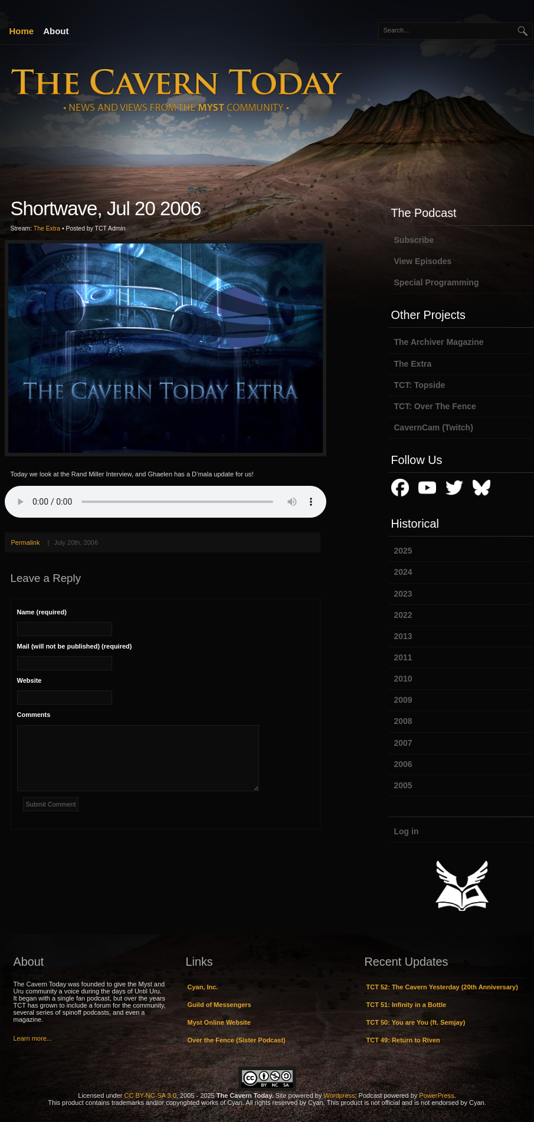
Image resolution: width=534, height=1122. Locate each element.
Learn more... (33, 1038)
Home (21, 31)
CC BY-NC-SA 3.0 (150, 1095)
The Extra (47, 228)
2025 (403, 550)
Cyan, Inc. (203, 987)
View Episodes (423, 261)
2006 (403, 764)
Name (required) (42, 612)
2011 (403, 657)
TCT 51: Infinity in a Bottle (406, 1004)
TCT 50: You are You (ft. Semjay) (416, 1022)
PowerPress (436, 1095)
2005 (403, 785)
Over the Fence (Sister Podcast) (237, 1040)
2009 (403, 700)
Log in (406, 831)
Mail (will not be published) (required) (74, 646)
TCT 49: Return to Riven (403, 1040)
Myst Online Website (219, 1022)
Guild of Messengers (219, 1004)
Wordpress (339, 1095)
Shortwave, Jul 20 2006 (106, 208)
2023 (403, 593)
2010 (403, 678)
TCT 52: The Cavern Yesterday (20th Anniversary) (442, 987)
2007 (403, 743)
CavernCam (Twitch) (433, 427)
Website (29, 680)
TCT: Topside (419, 385)
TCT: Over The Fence (435, 406)
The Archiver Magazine (439, 342)
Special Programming (436, 282)
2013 (403, 636)
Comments (34, 714)
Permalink (25, 542)
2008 (403, 721)
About (55, 31)
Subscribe (414, 240)
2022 (403, 615)
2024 (403, 572)
